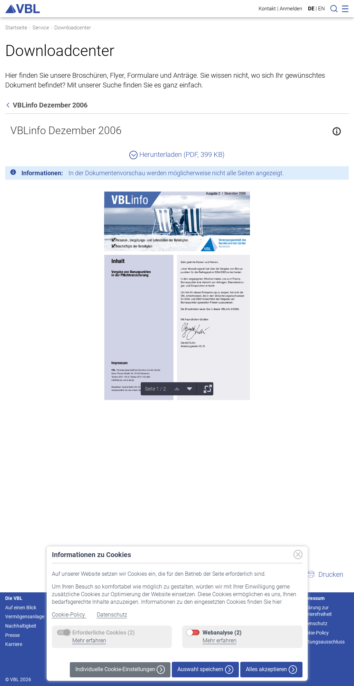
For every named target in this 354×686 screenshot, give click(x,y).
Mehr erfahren (89, 640)
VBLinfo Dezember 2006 (66, 130)
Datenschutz (112, 614)
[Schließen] (324, 174)
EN (321, 9)
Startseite (16, 28)
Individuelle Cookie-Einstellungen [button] (120, 669)
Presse (12, 635)
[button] (325, 574)
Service (40, 28)
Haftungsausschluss (322, 642)
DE (311, 9)
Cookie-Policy (69, 614)
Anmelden (291, 8)
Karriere (13, 644)
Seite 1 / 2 (155, 389)
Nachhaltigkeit (20, 626)
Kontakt (267, 8)
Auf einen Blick (20, 607)
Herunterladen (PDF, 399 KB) (177, 154)
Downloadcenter (72, 28)
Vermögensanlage (24, 616)
